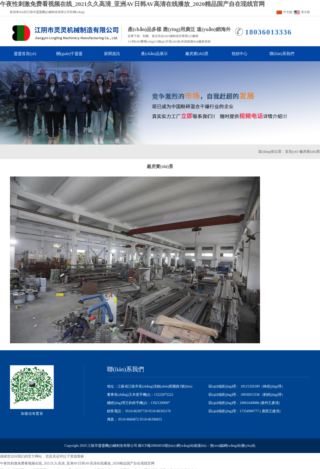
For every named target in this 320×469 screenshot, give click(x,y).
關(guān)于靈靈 (71, 53)
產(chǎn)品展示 (156, 53)
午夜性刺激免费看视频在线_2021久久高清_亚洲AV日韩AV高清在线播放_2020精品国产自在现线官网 (132, 4)
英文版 (302, 12)
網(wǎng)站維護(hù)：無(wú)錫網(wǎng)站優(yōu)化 (216, 446)
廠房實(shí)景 (199, 53)
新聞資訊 (116, 53)
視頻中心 (244, 53)
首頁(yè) (291, 152)
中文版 (284, 12)
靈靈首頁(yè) (27, 53)
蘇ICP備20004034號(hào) (156, 446)
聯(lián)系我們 (284, 53)
